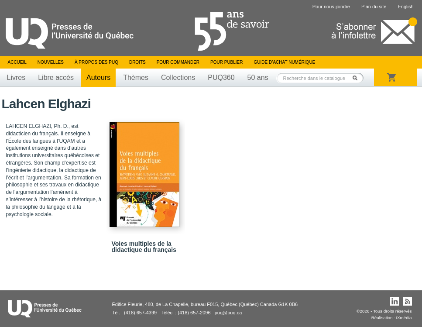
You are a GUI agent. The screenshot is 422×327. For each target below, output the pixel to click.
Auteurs (98, 77)
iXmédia (404, 317)
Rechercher (357, 77)
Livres (16, 77)
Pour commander (178, 62)
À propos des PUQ (96, 62)
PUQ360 (221, 77)
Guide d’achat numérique (285, 62)
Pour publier (226, 62)
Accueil (17, 62)
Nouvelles (51, 62)
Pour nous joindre (331, 6)
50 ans (257, 77)
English (405, 6)
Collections (178, 77)
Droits (137, 62)
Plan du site (373, 6)
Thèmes (135, 77)
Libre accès (56, 77)
